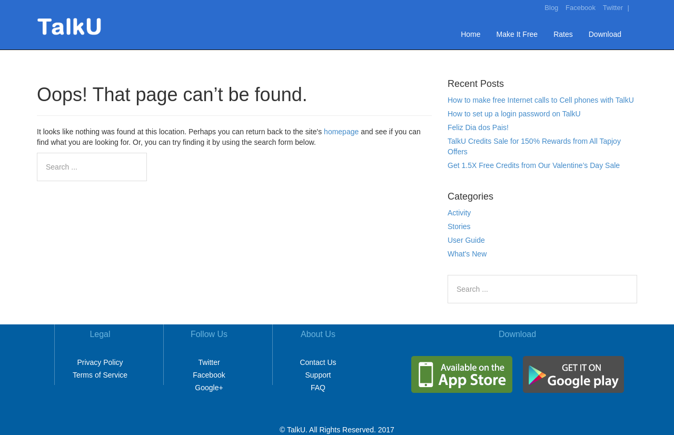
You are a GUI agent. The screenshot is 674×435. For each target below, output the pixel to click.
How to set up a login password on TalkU (514, 114)
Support (318, 375)
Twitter (613, 8)
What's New (467, 254)
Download (605, 34)
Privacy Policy (100, 362)
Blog (551, 8)
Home (470, 34)
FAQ (318, 387)
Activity (459, 213)
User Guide (466, 240)
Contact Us (318, 362)
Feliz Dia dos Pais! (478, 127)
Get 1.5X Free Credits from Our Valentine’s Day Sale (534, 165)
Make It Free (517, 34)
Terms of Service (100, 375)
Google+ (209, 387)
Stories (459, 226)
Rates (563, 34)
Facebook (581, 8)
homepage (341, 131)
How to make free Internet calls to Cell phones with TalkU (541, 100)
